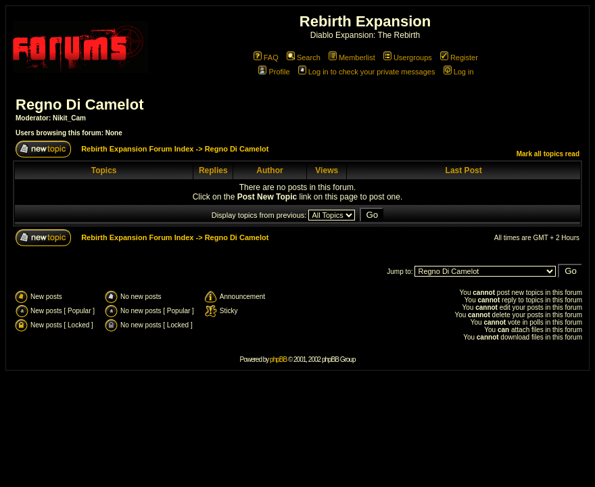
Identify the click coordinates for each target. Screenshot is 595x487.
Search (303, 57)
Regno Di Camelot (79, 104)
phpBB (278, 359)
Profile (273, 72)
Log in (459, 72)
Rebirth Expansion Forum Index (137, 149)
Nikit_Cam (69, 118)
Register (459, 57)
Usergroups (407, 57)
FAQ (266, 57)
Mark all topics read (548, 154)
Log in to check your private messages (366, 72)
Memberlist (352, 57)
